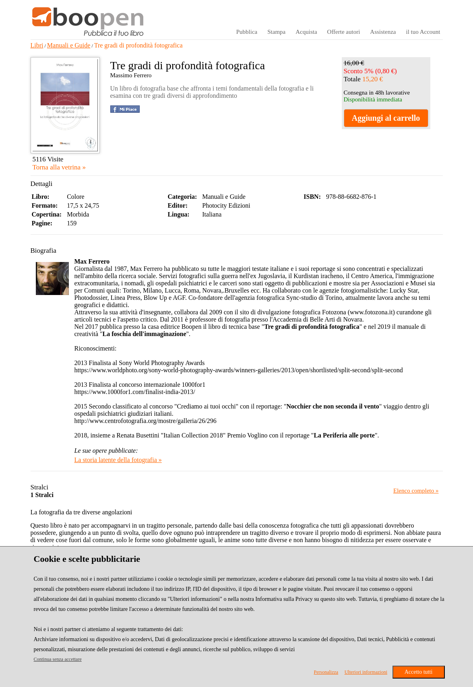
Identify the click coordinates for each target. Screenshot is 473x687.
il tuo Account (423, 32)
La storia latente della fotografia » (118, 459)
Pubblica (247, 32)
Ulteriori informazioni (366, 672)
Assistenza (383, 32)
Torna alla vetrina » (59, 167)
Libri (37, 45)
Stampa (276, 32)
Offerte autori (343, 32)
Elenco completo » (415, 490)
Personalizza (326, 672)
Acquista (306, 32)
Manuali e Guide (69, 45)
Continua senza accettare (58, 659)
